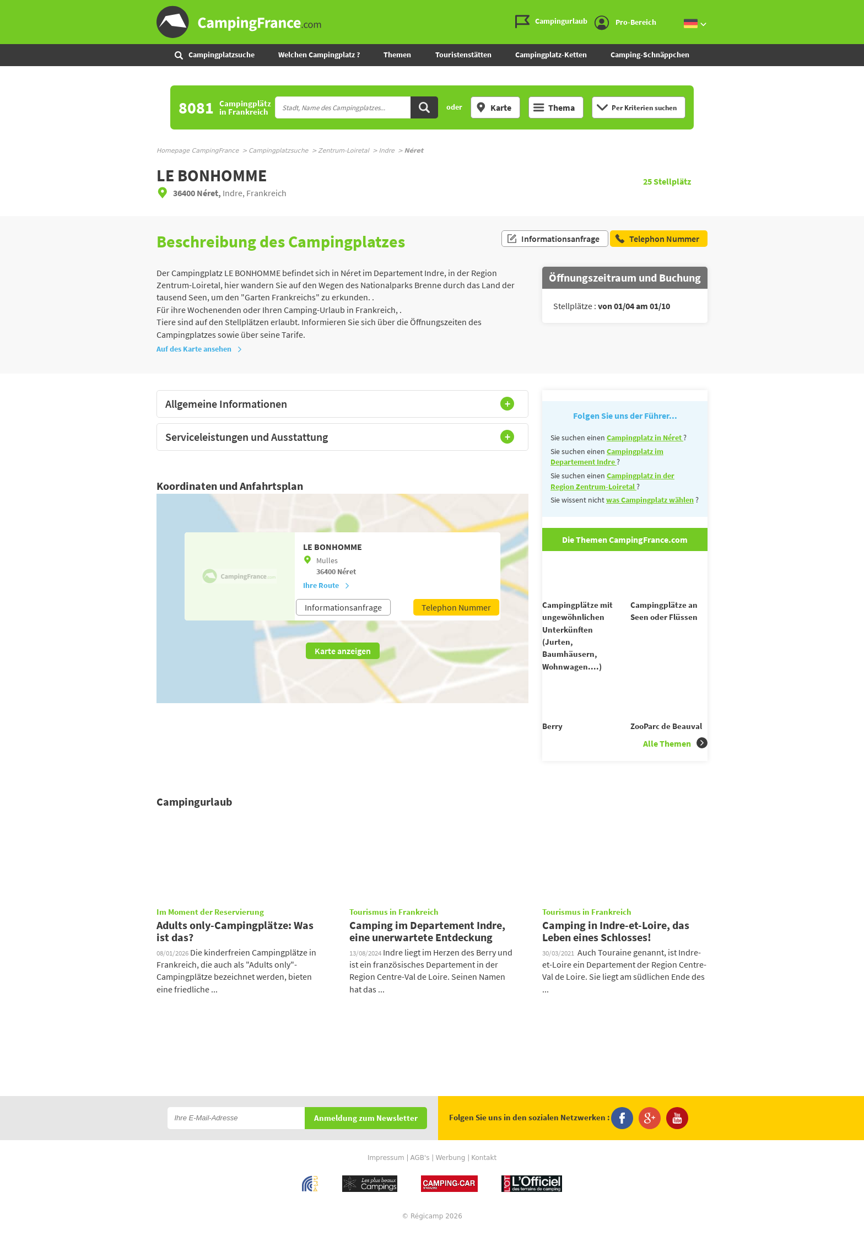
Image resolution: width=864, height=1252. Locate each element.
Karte (493, 107)
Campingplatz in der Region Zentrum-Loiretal (612, 481)
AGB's (419, 1177)
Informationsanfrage (553, 241)
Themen (397, 55)
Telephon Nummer (456, 607)
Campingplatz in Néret (645, 437)
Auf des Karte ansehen (199, 349)
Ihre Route (326, 585)
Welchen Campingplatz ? (319, 55)
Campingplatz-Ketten (551, 55)
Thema (554, 107)
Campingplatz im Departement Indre (606, 456)
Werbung (450, 1177)
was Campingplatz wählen (650, 500)
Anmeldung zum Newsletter (366, 1138)
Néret (346, 571)
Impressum (386, 1177)
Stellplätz (667, 181)
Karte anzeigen (343, 650)
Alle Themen (675, 763)
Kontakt (483, 1177)
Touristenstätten (463, 55)
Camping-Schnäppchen (650, 55)
